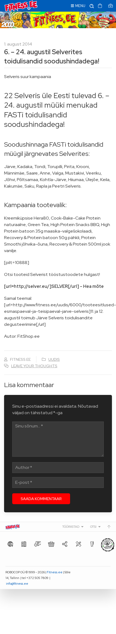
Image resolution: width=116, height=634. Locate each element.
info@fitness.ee (17, 583)
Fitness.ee (54, 572)
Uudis (54, 359)
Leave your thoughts (34, 365)
